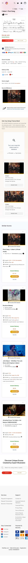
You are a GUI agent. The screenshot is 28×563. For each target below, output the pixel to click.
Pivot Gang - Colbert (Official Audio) (11, 250)
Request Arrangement (6, 498)
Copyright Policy (19, 505)
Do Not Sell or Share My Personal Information (20, 518)
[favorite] (17, 3)
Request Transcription (6, 501)
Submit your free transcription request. (15, 109)
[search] (14, 3)
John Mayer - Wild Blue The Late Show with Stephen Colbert (12, 362)
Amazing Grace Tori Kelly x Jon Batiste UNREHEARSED (12, 421)
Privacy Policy (18, 508)
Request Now (14, 185)
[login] (25, 3)
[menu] (2, 2)
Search (7, 472)
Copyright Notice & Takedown (20, 501)
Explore (20, 472)
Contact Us (18, 498)
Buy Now (8, 40)
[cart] (21, 3)
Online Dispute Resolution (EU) (19, 513)
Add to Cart (20, 40)
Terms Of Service (19, 510)
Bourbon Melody (8, 305)
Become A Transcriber (6, 503)
